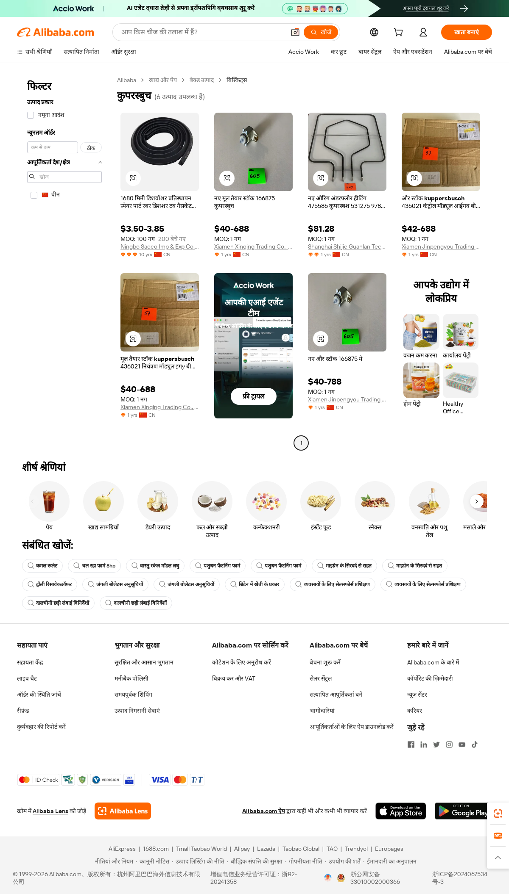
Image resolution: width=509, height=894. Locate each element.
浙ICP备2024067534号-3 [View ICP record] (459, 878)
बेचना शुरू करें (325, 662)
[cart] (400, 33)
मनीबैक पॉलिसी (131, 678)
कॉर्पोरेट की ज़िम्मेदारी (430, 678)
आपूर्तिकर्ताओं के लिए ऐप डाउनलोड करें (352, 726)
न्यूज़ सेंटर (417, 694)
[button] (295, 32)
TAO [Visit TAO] (332, 848)
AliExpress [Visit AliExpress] (122, 848)
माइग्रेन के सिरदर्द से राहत (344, 565)
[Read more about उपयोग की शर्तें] (343, 861)
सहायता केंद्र (30, 662)
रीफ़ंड (23, 710)
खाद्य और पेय (163, 80)
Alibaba (126, 80)
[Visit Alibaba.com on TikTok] (474, 744)
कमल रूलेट (42, 565)
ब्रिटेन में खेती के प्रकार (254, 584)
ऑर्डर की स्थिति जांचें (39, 694)
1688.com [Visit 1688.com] (156, 848)
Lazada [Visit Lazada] (266, 848)
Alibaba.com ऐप (263, 811)
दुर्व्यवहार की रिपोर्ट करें (41, 726)
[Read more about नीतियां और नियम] (112, 861)
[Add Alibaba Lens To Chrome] (123, 811)
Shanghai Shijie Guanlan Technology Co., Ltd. (347, 246)
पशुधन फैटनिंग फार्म (217, 565)
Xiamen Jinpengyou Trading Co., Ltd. (441, 246)
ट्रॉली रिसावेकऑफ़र (50, 584)
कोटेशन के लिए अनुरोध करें (241, 662)
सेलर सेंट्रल (321, 678)
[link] (498, 814)
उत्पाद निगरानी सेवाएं (137, 710)
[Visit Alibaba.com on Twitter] (436, 744)
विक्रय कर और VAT (233, 678)
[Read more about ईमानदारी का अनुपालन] (390, 861)
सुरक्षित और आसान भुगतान (144, 662)
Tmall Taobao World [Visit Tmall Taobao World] (201, 848)
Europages (389, 848)
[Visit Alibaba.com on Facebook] (411, 744)
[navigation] (64, 262)
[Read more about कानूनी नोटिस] (152, 861)
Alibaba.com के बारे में (433, 662)
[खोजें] (321, 32)
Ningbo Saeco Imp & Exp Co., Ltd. (159, 246)
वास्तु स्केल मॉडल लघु (155, 565)
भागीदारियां (322, 710)
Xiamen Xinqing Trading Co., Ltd (253, 246)
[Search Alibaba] (202, 32)
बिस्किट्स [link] (237, 80)
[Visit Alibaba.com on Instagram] (449, 744)
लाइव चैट (27, 678)
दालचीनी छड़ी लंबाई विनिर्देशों (58, 603)
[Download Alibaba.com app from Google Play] (463, 811)
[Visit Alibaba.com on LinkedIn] (424, 744)
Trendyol (356, 848)
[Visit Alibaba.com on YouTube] (462, 744)
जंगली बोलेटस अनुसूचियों (115, 584)
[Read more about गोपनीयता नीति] (303, 861)
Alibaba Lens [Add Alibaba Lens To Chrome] (50, 811)
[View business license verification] (328, 878)
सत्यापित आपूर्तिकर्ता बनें (336, 694)
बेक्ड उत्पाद (202, 80)
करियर (414, 710)
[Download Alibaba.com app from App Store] (400, 811)
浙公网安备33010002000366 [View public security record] (375, 878)
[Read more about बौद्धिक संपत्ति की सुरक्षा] (254, 861)
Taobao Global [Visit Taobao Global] (300, 848)
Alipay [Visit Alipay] (242, 848)
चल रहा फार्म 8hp (94, 565)
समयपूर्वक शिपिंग (133, 694)
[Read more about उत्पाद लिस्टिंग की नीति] (198, 861)
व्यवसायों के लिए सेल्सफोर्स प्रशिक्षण (332, 584)
